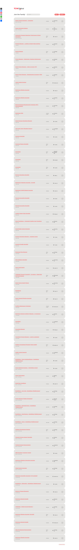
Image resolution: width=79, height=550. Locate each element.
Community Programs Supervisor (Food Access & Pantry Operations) (28, 36)
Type (56, 14)
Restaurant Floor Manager (21, 252)
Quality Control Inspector (21, 352)
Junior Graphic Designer (20, 82)
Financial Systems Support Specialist (23, 437)
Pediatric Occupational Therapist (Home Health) (26, 344)
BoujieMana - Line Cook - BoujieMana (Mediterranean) (27, 391)
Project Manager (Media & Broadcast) (23, 398)
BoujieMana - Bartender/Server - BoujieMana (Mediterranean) (25, 406)
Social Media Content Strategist (22, 229)
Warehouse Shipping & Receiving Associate (25, 460)
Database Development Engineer (22, 429)
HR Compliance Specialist (21, 259)
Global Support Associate (21, 468)
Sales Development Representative (23, 529)
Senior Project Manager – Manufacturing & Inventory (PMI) (28, 74)
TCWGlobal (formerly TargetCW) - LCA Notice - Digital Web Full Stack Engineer (28, 275)
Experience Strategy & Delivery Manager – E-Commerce (28, 313)
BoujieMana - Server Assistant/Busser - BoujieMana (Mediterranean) (27, 360)
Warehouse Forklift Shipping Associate (24, 190)
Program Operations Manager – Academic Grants (26, 236)
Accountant (18, 151)
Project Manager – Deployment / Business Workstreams (28, 59)
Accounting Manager (20, 329)
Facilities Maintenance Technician (23, 306)
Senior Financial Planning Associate (23, 298)
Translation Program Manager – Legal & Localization (27, 337)
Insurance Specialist (19, 136)
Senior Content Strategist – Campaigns (24, 20)
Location (62, 14)
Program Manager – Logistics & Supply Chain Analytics (27, 43)
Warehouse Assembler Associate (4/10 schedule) (26, 475)
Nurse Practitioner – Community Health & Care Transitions (28, 221)
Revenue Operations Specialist (22, 175)
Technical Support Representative (23, 445)
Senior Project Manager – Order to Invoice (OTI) (26, 66)
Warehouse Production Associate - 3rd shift (25, 182)
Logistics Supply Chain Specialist (22, 213)
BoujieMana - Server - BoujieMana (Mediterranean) (27, 421)
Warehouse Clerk (19, 113)
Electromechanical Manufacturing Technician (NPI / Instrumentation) (26, 105)
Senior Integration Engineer (21, 28)
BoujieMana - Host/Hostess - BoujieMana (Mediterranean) (28, 414)
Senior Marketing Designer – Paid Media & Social (26, 367)
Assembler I (18, 321)
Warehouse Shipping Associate (22, 90)
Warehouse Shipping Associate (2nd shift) (24, 514)
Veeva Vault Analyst (19, 267)
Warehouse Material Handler (21, 499)
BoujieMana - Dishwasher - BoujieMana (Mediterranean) (28, 483)
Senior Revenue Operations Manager (23, 121)
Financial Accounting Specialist (22, 198)
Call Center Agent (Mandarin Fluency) (23, 128)
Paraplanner (18, 290)
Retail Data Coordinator (20, 383)
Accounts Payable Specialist (21, 244)
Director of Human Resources (22, 491)
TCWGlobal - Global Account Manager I (24, 506)
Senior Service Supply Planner (22, 283)
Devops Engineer (19, 51)
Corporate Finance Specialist (21, 144)
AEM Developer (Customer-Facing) (23, 452)
